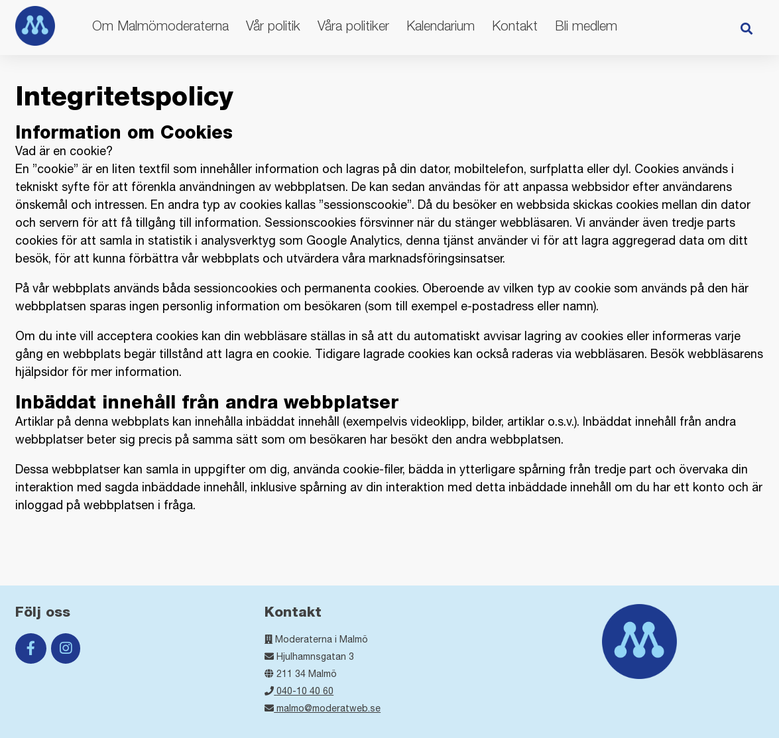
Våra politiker (353, 25)
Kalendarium (440, 25)
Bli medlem (586, 25)
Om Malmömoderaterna (160, 25)
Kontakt (515, 25)
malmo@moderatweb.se (323, 708)
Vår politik (273, 25)
